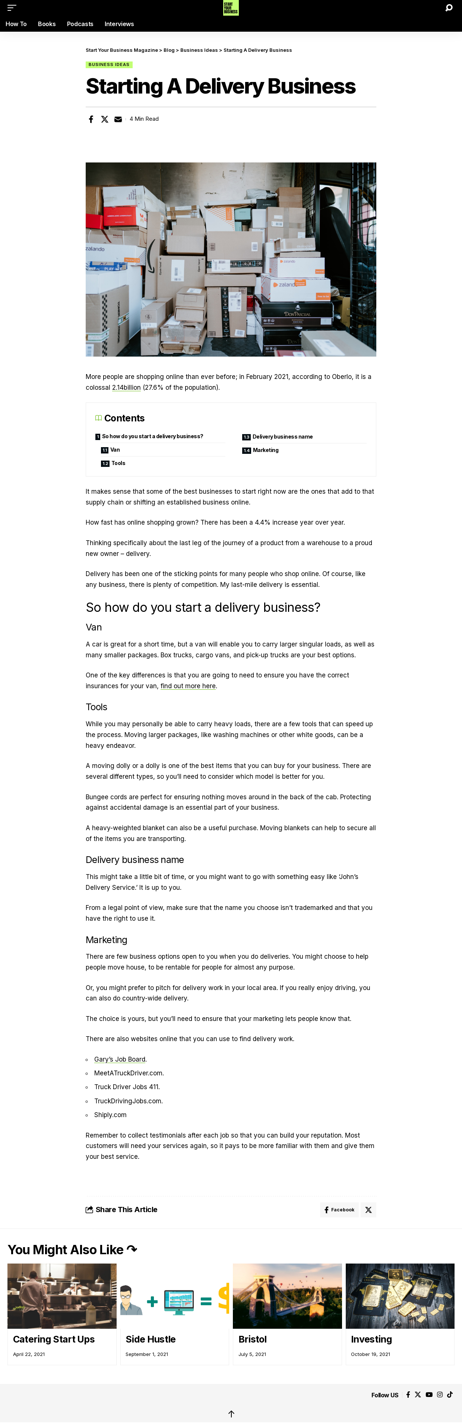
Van (115, 449)
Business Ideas (109, 64)
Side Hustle (150, 1339)
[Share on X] (104, 119)
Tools (118, 463)
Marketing (266, 450)
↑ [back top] (231, 1414)
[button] (13, 8)
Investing (371, 1339)
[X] (418, 1394)
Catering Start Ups (54, 1339)
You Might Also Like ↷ (72, 1249)
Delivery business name (283, 436)
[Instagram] (439, 1394)
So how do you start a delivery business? (153, 436)
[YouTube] (429, 1394)
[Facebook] (408, 1394)
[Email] (118, 119)
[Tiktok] (450, 1394)
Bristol (252, 1339)
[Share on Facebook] (91, 119)
